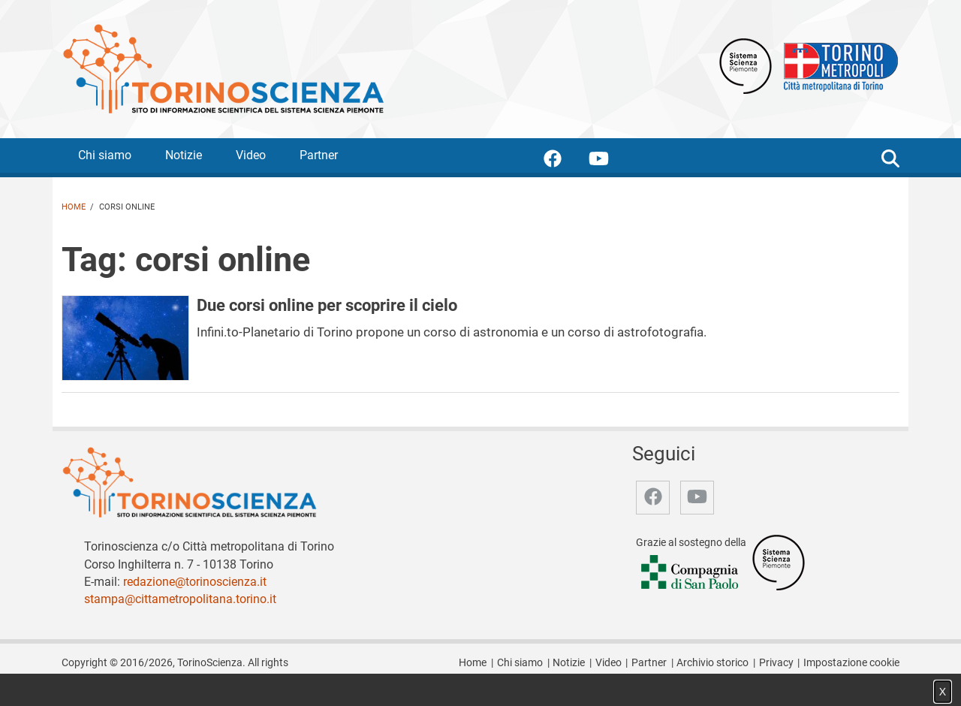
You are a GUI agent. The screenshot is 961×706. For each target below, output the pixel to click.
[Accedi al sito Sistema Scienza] (778, 561)
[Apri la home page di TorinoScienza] (223, 68)
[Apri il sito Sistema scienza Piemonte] (745, 65)
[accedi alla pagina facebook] (565, 161)
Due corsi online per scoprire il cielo (327, 305)
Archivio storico (712, 662)
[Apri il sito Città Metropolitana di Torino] (837, 65)
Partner (319, 155)
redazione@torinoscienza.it (195, 582)
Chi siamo (104, 155)
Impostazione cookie (851, 662)
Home (74, 207)
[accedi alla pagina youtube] (611, 161)
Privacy (776, 662)
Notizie (183, 155)
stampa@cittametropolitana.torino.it (180, 599)
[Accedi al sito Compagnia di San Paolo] (690, 572)
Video (251, 155)
